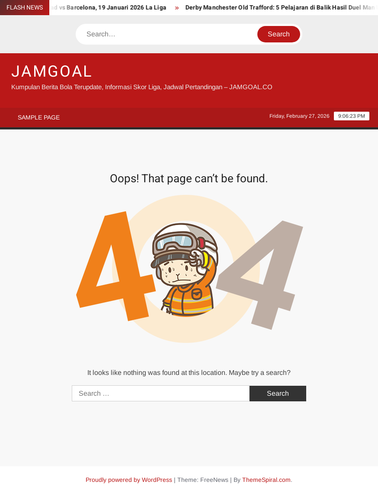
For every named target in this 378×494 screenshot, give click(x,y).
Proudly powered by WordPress (129, 479)
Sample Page (39, 117)
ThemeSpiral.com (266, 479)
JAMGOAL (52, 71)
